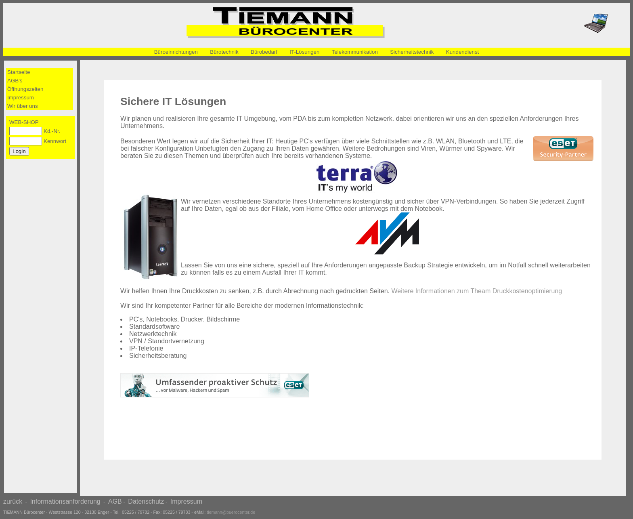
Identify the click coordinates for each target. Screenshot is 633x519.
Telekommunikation (355, 52)
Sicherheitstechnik (412, 52)
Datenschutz (146, 501)
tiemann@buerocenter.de (231, 512)
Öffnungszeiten (25, 89)
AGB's (14, 81)
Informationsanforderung (65, 501)
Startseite (18, 72)
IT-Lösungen (304, 52)
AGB (115, 501)
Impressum (20, 98)
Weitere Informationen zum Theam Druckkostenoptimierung (477, 291)
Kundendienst (462, 52)
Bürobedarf (264, 52)
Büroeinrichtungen (176, 52)
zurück (12, 501)
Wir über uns (22, 106)
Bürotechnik (224, 52)
